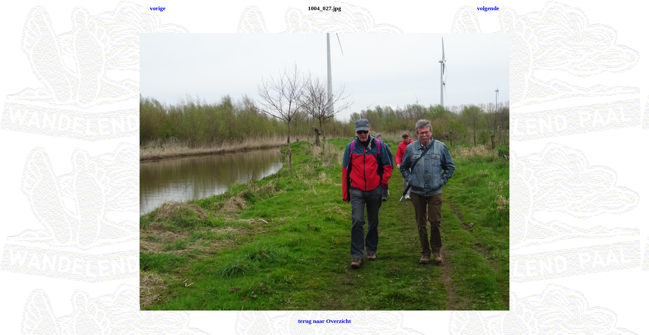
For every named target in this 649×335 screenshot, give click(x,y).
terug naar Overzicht (324, 321)
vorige (157, 8)
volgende (488, 8)
